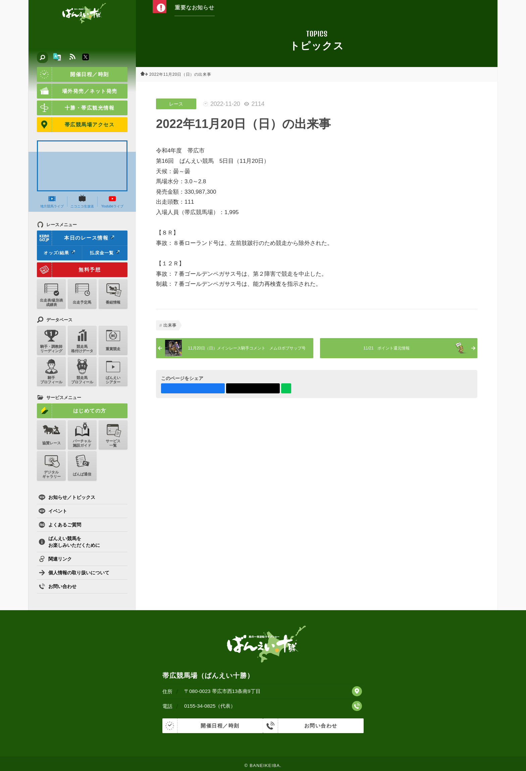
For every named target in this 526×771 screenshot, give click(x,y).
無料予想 (69, 269)
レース (176, 104)
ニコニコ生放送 (82, 201)
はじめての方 (71, 410)
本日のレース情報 (76, 238)
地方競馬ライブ (52, 201)
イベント (53, 511)
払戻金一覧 (104, 252)
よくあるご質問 (60, 524)
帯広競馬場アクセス (75, 124)
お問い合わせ (57, 586)
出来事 (169, 325)
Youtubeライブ (112, 201)
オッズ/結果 (59, 252)
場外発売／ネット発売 (77, 91)
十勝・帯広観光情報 (75, 108)
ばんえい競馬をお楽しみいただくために (69, 542)
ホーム (146, 74)
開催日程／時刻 (73, 74)
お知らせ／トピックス (67, 497)
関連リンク (55, 559)
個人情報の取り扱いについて (74, 572)
